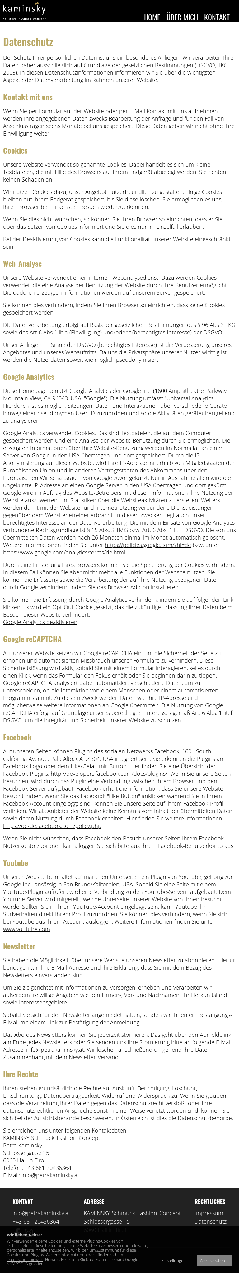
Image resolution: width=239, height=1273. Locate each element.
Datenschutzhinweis (25, 1259)
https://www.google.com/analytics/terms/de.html (64, 561)
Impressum (208, 1222)
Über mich (182, 16)
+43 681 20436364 (48, 1177)
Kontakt (217, 16)
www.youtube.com (26, 938)
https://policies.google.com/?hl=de (148, 554)
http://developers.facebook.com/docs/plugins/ (109, 783)
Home (152, 16)
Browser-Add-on (128, 596)
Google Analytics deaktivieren (40, 631)
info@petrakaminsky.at (55, 1059)
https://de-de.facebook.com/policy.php (52, 835)
